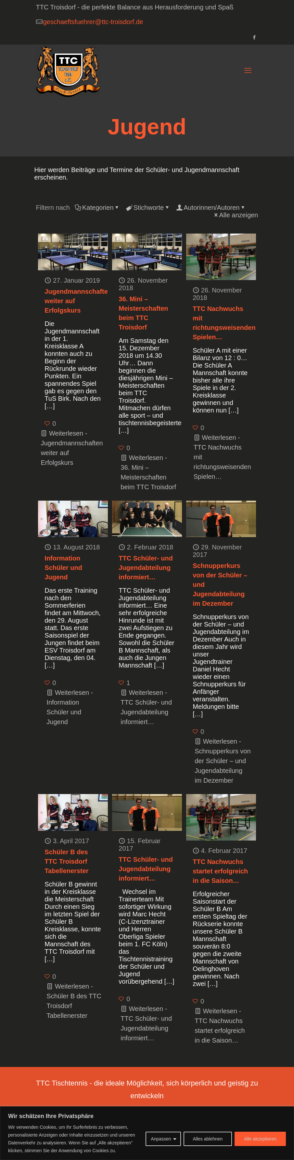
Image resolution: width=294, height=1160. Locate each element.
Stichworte (148, 207)
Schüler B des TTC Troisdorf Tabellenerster (66, 861)
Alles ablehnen (208, 1138)
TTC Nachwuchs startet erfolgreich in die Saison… (220, 871)
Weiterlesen (222, 761)
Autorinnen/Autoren (211, 207)
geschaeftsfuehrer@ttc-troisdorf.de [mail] (93, 21)
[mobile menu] (247, 70)
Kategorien (97, 207)
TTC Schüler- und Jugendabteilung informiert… (146, 568)
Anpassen (161, 1138)
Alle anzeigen (235, 215)
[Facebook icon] (254, 37)
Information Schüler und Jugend (63, 568)
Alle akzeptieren (260, 1138)
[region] (147, 1133)
